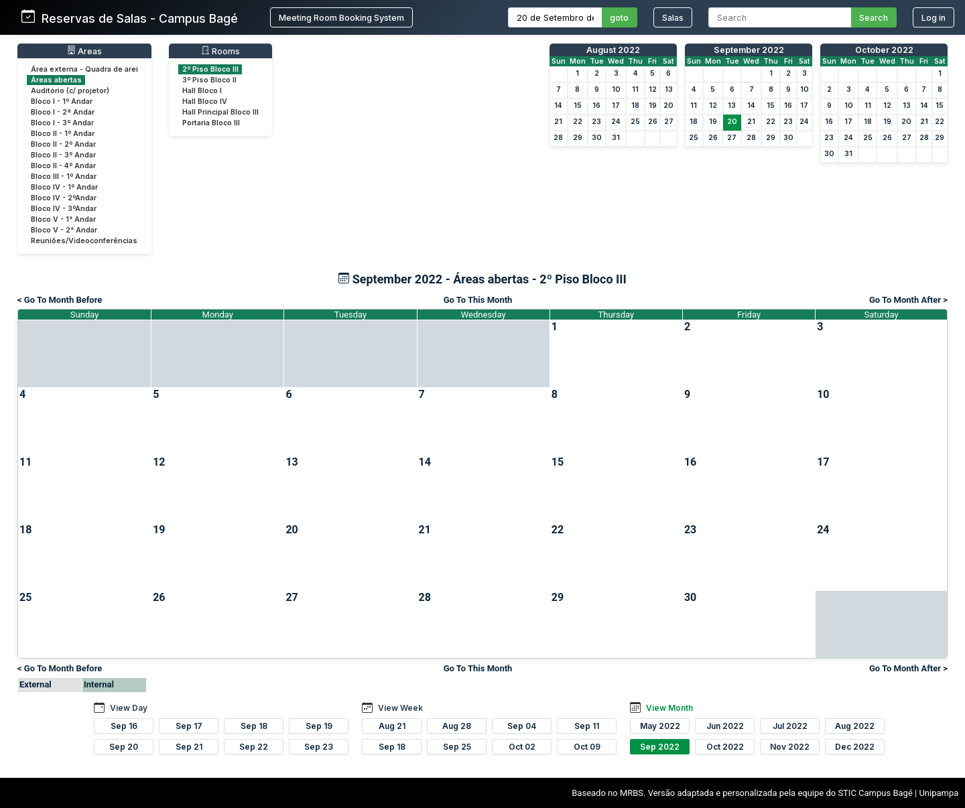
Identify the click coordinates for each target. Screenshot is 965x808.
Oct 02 (522, 747)
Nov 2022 (790, 747)
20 (668, 105)
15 (578, 105)
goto (619, 18)
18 (635, 105)
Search (873, 18)
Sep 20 (123, 747)
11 (635, 89)
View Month (669, 708)
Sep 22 (253, 747)
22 (577, 121)
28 (558, 137)
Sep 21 (189, 747)
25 (635, 121)
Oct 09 (587, 747)
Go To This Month (478, 300)
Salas (673, 18)
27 (668, 121)
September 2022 (749, 50)
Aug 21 (392, 726)
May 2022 (660, 726)
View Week (400, 708)
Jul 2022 (790, 726)
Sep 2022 (660, 747)
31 (616, 137)
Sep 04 (521, 726)
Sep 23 (318, 747)
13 (669, 89)
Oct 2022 (725, 747)
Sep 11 (586, 726)
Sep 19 (319, 726)
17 (616, 105)
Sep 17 (189, 726)
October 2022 (884, 50)
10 (616, 89)
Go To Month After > (908, 300)
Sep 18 (254, 726)
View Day (128, 708)
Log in (933, 18)
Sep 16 (124, 726)
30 (597, 137)
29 (577, 137)
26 (652, 121)
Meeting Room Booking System (341, 18)
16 (596, 105)
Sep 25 (457, 747)
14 (558, 105)
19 (653, 105)
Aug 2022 (855, 726)
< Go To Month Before (59, 300)
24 (616, 121)
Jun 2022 (725, 726)
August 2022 (613, 50)
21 (558, 121)
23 (596, 121)
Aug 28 (456, 726)
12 (653, 89)
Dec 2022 (855, 747)
